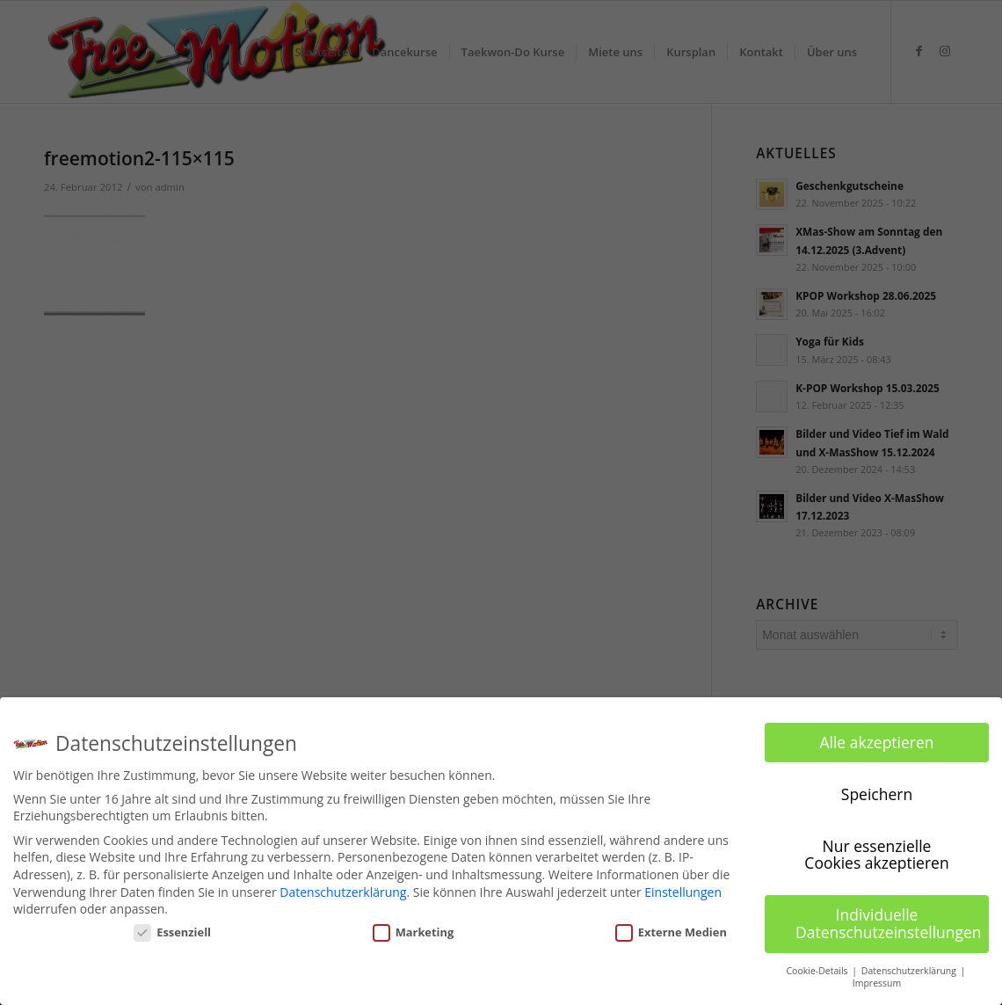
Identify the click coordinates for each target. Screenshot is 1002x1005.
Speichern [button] (876, 793)
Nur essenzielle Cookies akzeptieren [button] (876, 853)
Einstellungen (683, 891)
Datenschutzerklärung (343, 891)
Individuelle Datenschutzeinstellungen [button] (888, 923)
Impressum (877, 983)
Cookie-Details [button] (818, 970)
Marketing (413, 932)
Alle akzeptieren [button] (876, 741)
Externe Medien (671, 932)
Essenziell (172, 932)
